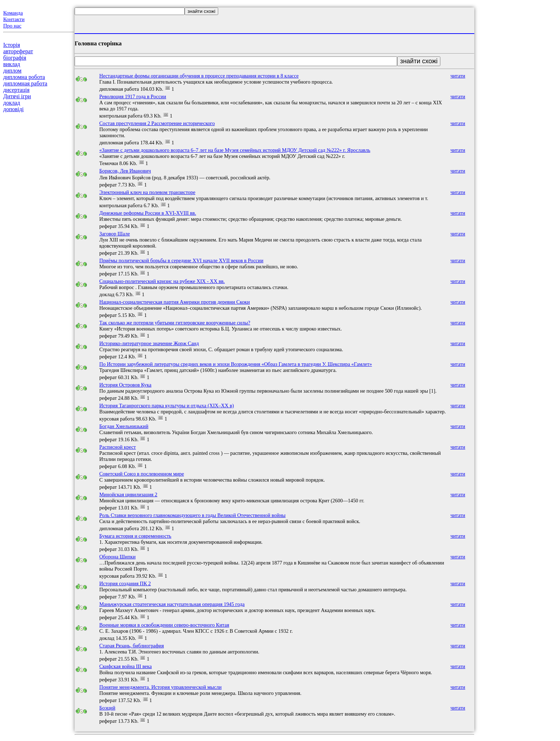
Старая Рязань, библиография (131, 645)
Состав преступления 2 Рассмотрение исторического (157, 123)
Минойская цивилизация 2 (128, 494)
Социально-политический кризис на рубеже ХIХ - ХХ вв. (162, 281)
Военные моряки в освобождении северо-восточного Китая (164, 625)
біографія (14, 58)
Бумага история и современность (135, 536)
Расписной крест (117, 447)
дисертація (16, 90)
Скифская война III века (125, 666)
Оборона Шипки (117, 557)
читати (457, 76)
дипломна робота (24, 77)
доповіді (13, 109)
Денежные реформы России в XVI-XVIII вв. (147, 213)
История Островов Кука (125, 385)
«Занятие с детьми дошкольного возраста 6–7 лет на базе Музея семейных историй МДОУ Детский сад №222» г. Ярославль (234, 150)
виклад (11, 64)
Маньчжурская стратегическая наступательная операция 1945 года (172, 604)
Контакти (14, 19)
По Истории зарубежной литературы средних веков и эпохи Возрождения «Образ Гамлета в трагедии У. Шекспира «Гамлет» (235, 364)
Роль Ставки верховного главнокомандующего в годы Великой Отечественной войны (192, 515)
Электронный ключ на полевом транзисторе (147, 192)
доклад (11, 103)
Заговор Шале (114, 234)
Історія (11, 45)
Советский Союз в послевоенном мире (141, 474)
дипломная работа (25, 83)
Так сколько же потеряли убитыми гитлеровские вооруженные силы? (174, 322)
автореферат (18, 51)
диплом (12, 71)
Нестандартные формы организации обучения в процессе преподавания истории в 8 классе (199, 76)
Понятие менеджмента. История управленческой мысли (160, 687)
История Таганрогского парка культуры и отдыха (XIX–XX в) (166, 405)
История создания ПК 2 (125, 583)
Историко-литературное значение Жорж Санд (149, 343)
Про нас (12, 26)
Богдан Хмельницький (123, 426)
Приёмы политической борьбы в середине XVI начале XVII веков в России (181, 260)
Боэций (107, 708)
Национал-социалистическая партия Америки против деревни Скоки (174, 302)
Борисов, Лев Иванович (125, 171)
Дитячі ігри (17, 96)
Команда (13, 13)
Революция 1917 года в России (132, 96)
